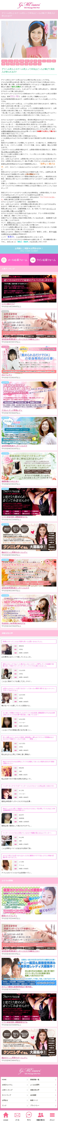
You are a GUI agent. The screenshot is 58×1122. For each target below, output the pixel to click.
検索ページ (34, 1100)
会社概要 (33, 1095)
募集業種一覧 (34, 1079)
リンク (4, 1105)
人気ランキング (7, 1090)
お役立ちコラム (7, 1085)
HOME (4, 1079)
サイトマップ (6, 1095)
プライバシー (34, 1105)
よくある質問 (34, 1085)
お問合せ (5, 1100)
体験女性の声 (34, 1090)
